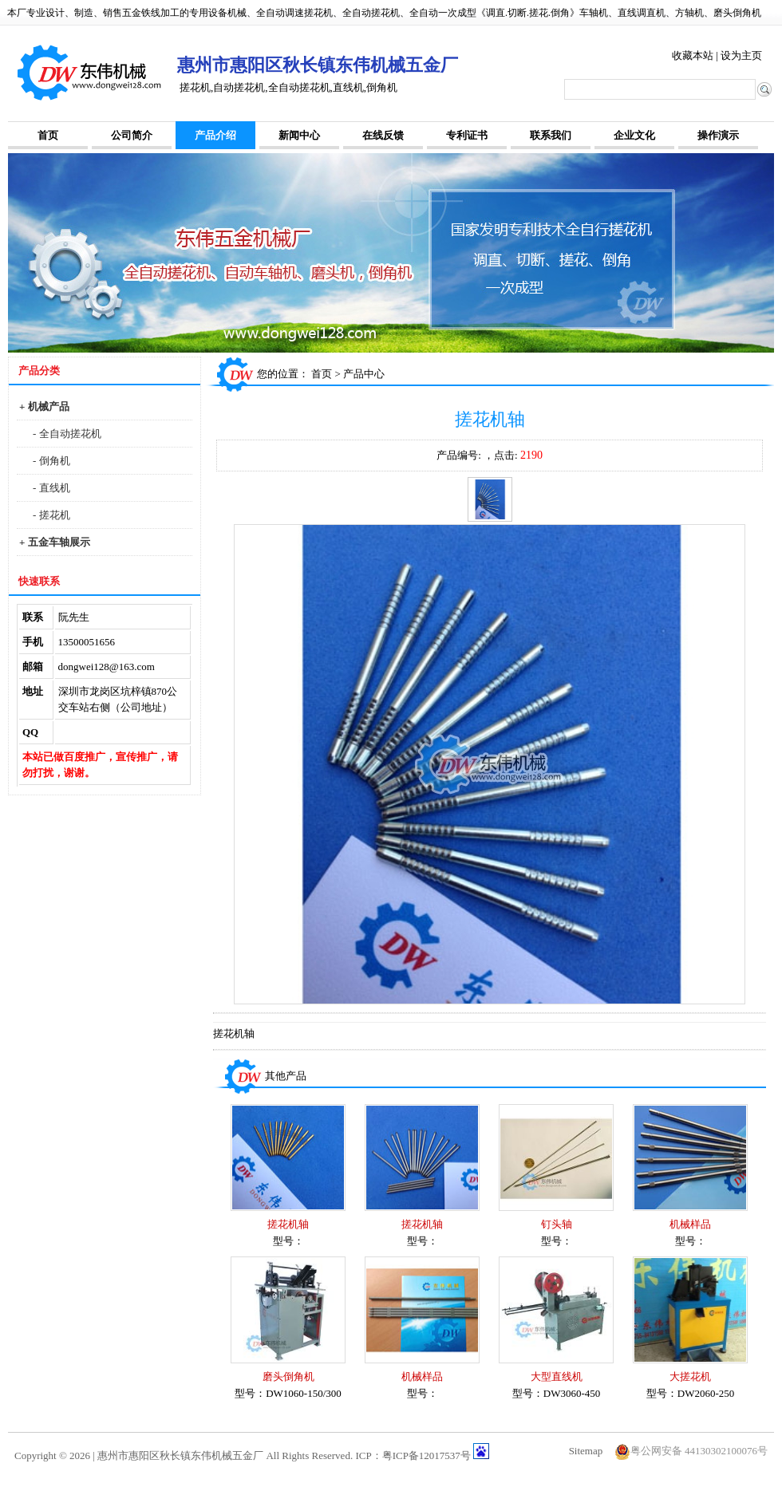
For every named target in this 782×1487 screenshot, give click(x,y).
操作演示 (718, 135)
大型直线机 (557, 1376)
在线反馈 (383, 135)
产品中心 (364, 374)
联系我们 (550, 135)
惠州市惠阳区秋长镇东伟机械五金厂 (180, 1455)
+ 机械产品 (44, 406)
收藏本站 (692, 55)
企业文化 (634, 135)
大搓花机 (690, 1376)
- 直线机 (51, 488)
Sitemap (586, 1451)
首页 (48, 135)
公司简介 (131, 135)
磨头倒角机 (288, 1376)
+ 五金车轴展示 (54, 542)
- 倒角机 (51, 461)
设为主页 (741, 55)
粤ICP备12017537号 (426, 1455)
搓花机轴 (288, 1224)
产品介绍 (215, 135)
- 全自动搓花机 (67, 434)
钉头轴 (556, 1224)
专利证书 (467, 135)
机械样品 (690, 1224)
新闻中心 (299, 135)
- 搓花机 (51, 515)
